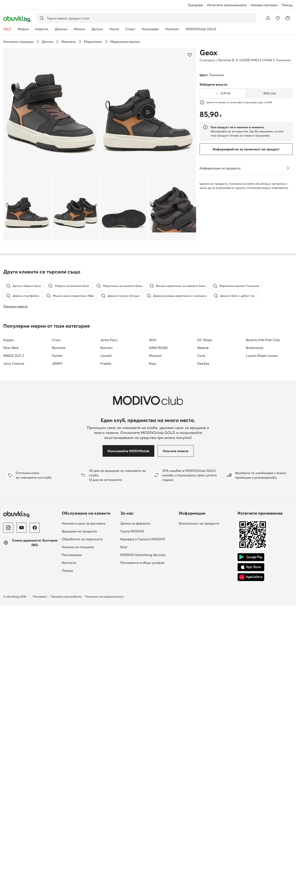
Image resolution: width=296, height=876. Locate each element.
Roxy (152, 605)
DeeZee (203, 605)
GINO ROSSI (158, 589)
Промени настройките (66, 838)
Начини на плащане (78, 789)
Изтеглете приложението (227, 5)
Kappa (8, 582)
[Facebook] (35, 769)
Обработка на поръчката (82, 781)
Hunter (57, 597)
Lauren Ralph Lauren (262, 597)
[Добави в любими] (190, 55)
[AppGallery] (250, 819)
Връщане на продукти (79, 773)
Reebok (203, 589)
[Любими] (278, 18)
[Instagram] (8, 769)
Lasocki (106, 597)
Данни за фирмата (135, 765)
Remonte (59, 589)
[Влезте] (268, 18)
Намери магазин (264, 5)
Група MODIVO (132, 773)
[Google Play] (250, 799)
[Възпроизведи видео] (148, 112)
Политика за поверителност (104, 838)
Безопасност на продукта (199, 765)
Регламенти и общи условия (142, 804)
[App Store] (250, 809)
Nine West (11, 589)
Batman (106, 589)
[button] (51, 112)
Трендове (195, 5)
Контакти (69, 804)
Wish (152, 582)
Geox (208, 52)
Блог (124, 789)
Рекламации (72, 797)
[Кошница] (288, 18)
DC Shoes (204, 582)
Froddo (105, 605)
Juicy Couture (13, 605)
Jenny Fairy (108, 582)
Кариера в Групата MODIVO (142, 781)
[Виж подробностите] (288, 168)
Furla (201, 597)
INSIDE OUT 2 (13, 597)
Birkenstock (254, 589)
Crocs (56, 582)
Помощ (287, 5)
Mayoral (155, 597)
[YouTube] (21, 769)
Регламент (40, 838)
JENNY (57, 605)
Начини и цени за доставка (83, 765)
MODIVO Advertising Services (142, 797)
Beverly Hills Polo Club (263, 582)
